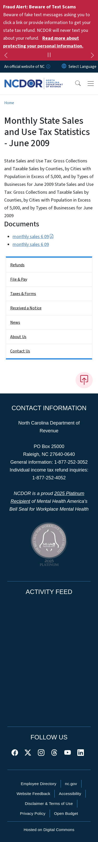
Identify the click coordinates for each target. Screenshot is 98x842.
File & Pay (18, 279)
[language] (82, 66)
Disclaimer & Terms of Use (49, 803)
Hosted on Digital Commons (49, 829)
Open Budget (66, 813)
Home (9, 103)
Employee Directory (38, 783)
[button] (74, 83)
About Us (18, 337)
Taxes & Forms (23, 294)
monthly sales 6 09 (33, 236)
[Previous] (5, 56)
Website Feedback (33, 793)
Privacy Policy (32, 813)
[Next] (92, 56)
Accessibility (70, 793)
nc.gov (71, 783)
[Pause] (49, 56)
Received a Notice (26, 308)
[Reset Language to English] (64, 66)
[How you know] (47, 66)
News (15, 322)
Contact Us (20, 351)
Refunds (17, 265)
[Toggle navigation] (90, 83)
